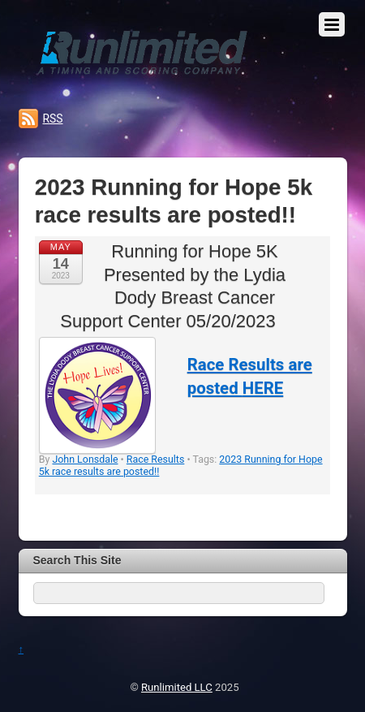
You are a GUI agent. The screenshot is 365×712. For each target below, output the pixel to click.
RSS (53, 118)
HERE (263, 388)
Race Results (156, 459)
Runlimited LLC (177, 687)
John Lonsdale (85, 459)
